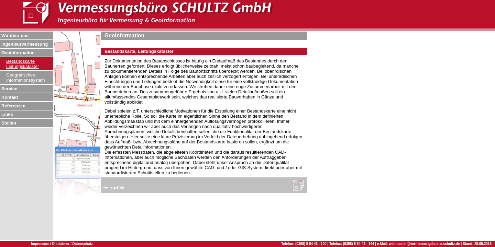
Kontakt (9, 97)
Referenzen (13, 105)
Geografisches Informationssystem (25, 77)
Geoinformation (18, 52)
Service (9, 88)
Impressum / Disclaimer (50, 244)
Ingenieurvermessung (24, 44)
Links (7, 114)
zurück (114, 187)
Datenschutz (83, 244)
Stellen (8, 123)
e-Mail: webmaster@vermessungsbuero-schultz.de (418, 244)
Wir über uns (15, 35)
